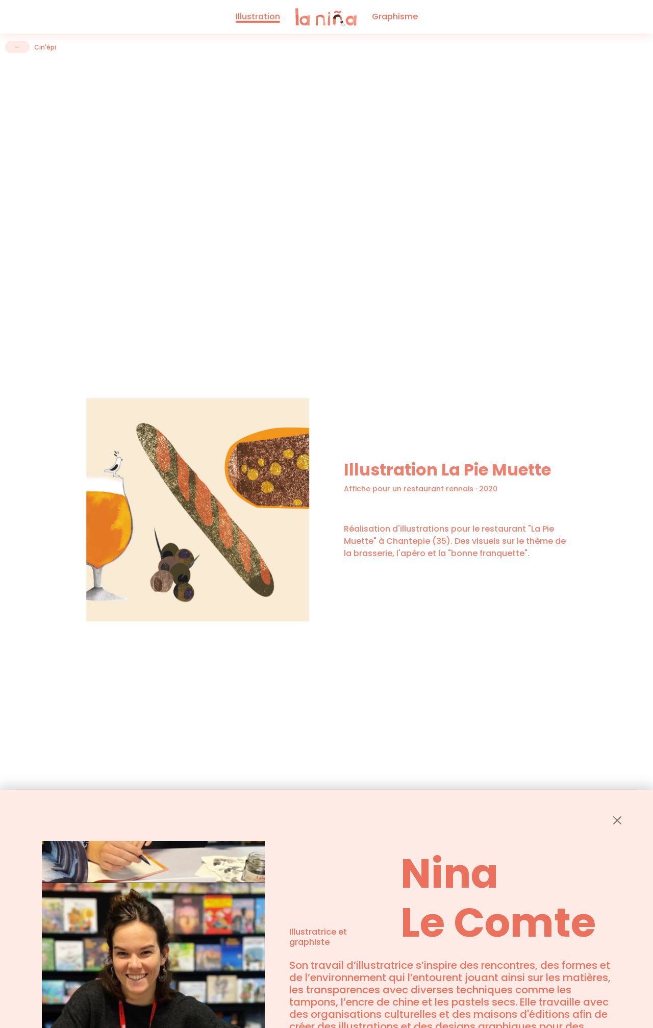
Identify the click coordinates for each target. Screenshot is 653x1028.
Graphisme (395, 15)
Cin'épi (45, 47)
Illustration (258, 15)
